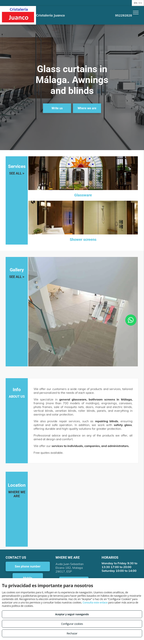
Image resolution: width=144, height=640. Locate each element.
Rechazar (72, 633)
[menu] (136, 12)
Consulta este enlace (94, 602)
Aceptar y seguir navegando (72, 614)
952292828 (123, 15)
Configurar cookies (72, 624)
